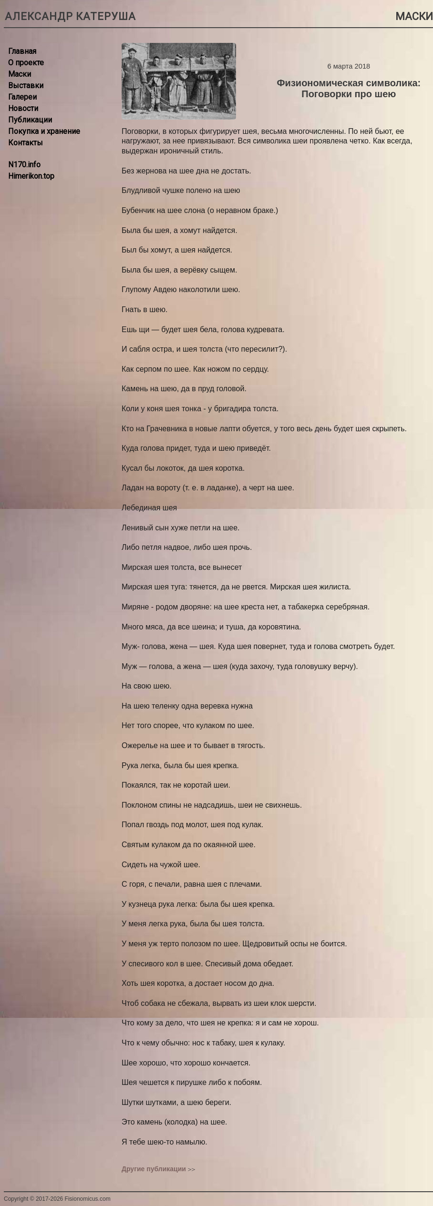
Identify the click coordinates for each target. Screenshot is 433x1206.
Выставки (25, 85)
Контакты (25, 142)
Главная (22, 51)
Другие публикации (154, 1169)
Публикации (30, 119)
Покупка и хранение (44, 131)
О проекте (26, 62)
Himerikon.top (31, 176)
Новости (23, 108)
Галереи (22, 96)
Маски (19, 74)
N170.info (24, 164)
